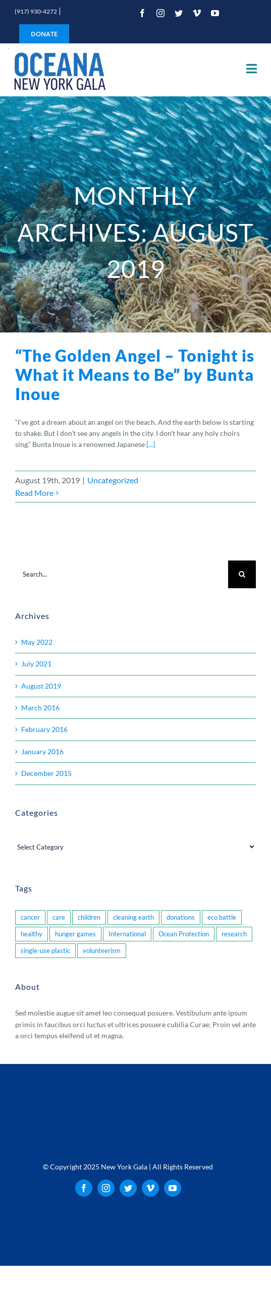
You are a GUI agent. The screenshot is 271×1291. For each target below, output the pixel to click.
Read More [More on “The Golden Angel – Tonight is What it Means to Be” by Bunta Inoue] (34, 492)
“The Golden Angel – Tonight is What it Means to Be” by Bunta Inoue (134, 375)
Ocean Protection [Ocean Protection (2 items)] (183, 934)
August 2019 (41, 686)
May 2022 (36, 642)
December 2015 (46, 773)
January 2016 (42, 751)
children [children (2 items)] (89, 917)
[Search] (242, 574)
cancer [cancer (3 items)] (30, 917)
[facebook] (142, 13)
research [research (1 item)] (234, 934)
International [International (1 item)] (127, 934)
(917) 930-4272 (36, 11)
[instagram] (160, 13)
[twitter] (179, 13)
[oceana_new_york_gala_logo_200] (58, 70)
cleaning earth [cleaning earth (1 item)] (133, 917)
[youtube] (215, 13)
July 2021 (36, 663)
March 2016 (40, 707)
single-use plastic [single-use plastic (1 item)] (45, 951)
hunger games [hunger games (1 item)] (75, 934)
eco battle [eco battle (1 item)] (221, 917)
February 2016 (44, 729)
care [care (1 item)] (58, 917)
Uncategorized (112, 480)
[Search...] (121, 574)
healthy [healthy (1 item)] (31, 934)
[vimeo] (197, 13)
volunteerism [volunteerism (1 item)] (102, 951)
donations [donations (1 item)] (181, 917)
